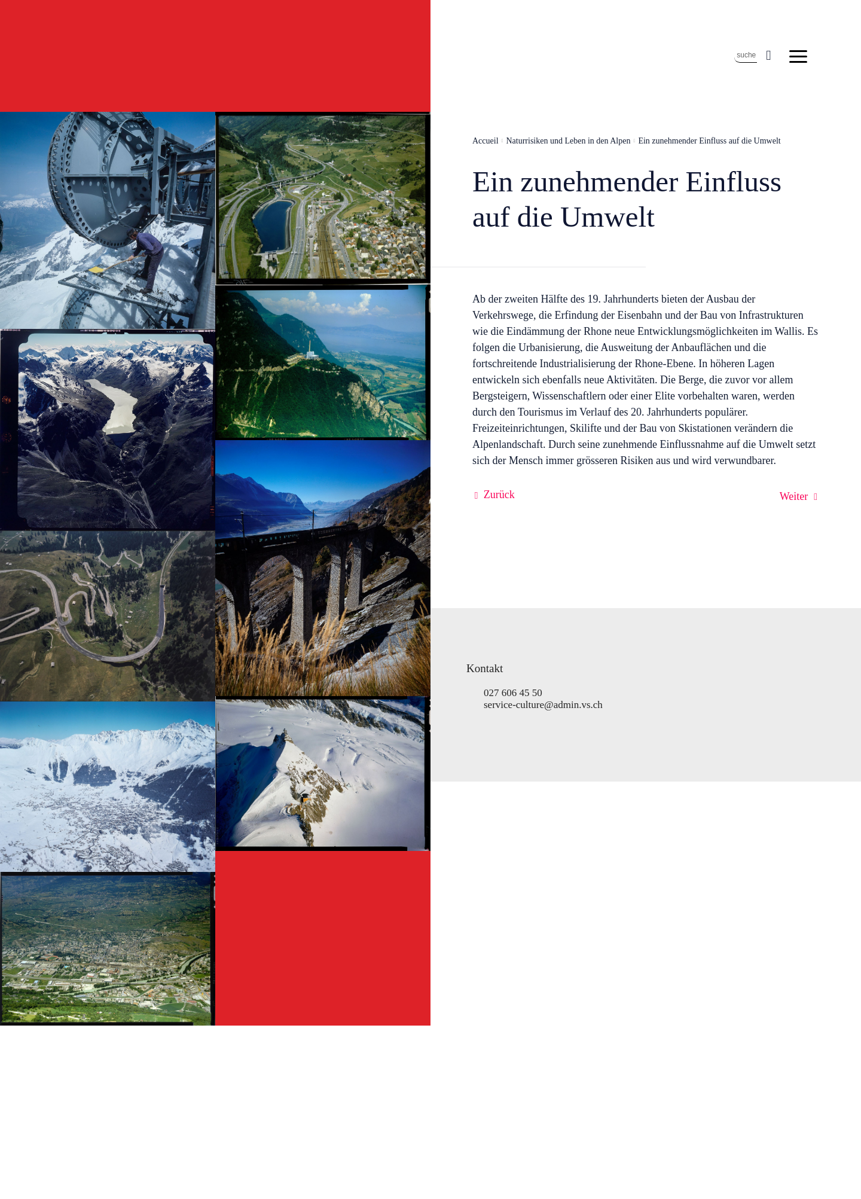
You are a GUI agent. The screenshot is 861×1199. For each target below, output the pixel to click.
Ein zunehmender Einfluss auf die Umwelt (709, 140)
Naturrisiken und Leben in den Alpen (568, 140)
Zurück (499, 495)
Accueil (485, 140)
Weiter (794, 496)
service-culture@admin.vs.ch (543, 704)
